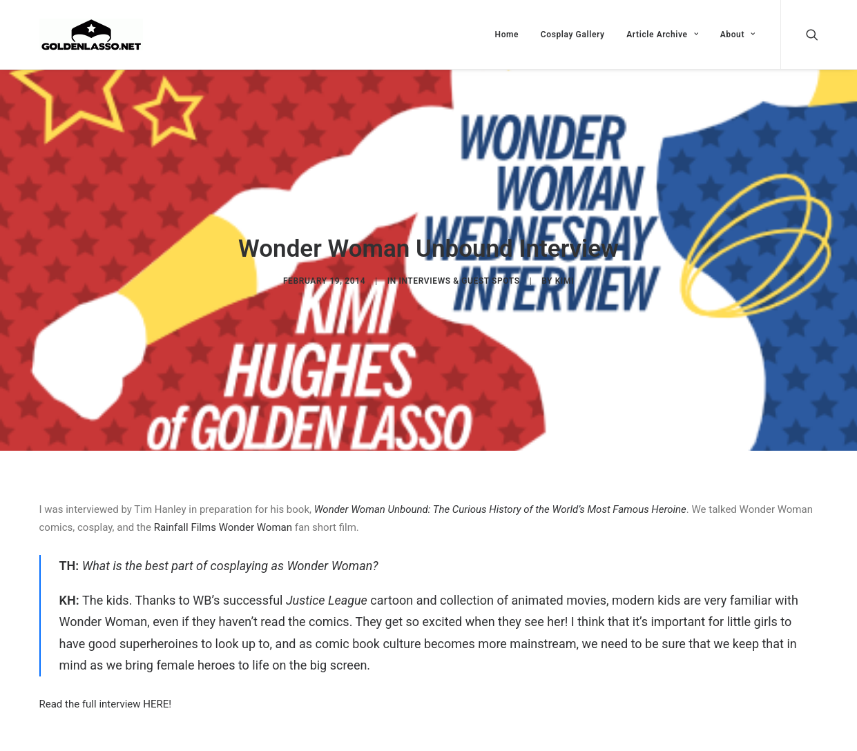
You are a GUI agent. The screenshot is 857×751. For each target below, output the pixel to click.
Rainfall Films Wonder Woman (223, 524)
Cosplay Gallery (573, 34)
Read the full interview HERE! (105, 700)
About (737, 34)
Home (507, 34)
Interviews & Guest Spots (458, 279)
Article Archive (662, 34)
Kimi (564, 279)
